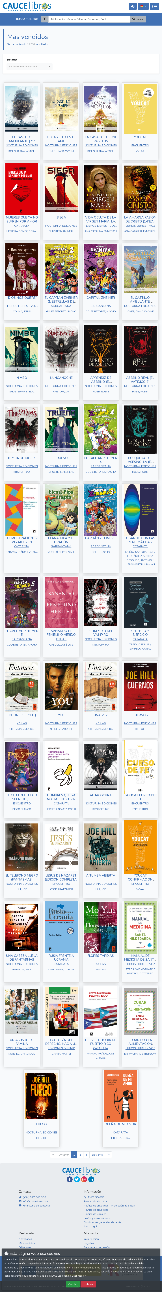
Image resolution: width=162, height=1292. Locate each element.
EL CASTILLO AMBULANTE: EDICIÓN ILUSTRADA (140, 302)
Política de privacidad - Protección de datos (109, 1205)
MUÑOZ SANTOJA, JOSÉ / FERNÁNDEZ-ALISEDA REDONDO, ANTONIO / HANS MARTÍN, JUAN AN (140, 558)
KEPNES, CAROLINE (61, 729)
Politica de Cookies (95, 1214)
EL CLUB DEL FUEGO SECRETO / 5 (22, 797)
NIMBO (21, 378)
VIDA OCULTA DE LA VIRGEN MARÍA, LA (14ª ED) (100, 221)
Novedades (25, 1239)
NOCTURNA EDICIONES (22, 145)
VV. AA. (140, 151)
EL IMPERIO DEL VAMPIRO (101, 633)
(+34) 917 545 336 (32, 1197)
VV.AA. (140, 889)
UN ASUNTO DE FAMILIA (22, 1042)
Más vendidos (27, 1243)
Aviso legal (90, 1226)
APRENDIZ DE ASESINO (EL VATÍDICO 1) (100, 382)
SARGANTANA (61, 306)
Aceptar (72, 1284)
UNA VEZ (101, 715)
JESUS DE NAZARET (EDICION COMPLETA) (61, 877)
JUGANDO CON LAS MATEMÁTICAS (140, 540)
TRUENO (61, 458)
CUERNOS (140, 715)
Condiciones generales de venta (102, 1222)
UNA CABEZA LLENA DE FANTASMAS (22, 958)
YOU (61, 715)
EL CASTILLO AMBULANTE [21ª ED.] (21, 141)
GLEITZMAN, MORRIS (21, 729)
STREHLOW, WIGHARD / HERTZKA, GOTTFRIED (140, 971)
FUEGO (41, 1124)
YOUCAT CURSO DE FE (140, 797)
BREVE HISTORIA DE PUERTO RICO (100, 1042)
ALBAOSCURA (101, 795)
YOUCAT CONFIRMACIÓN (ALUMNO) (140, 879)
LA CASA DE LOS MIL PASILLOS (101, 139)
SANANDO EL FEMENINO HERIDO (61, 633)
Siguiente (97, 1154)
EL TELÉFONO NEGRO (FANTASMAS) (21, 877)
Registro (89, 1243)
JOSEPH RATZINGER (61, 889)
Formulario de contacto (34, 1205)
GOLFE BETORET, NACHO (61, 311)
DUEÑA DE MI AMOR (120, 1124)
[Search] (89, 19)
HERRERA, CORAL (120, 1138)
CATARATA (21, 226)
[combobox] (30, 66)
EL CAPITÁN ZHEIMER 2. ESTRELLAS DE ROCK (61, 302)
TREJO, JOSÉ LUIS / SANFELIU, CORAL (140, 646)
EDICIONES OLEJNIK (61, 1048)
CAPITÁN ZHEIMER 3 (100, 538)
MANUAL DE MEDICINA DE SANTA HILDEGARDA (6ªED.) (140, 960)
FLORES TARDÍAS (101, 956)
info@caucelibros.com (34, 1201)
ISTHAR (61, 639)
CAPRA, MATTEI (61, 1054)
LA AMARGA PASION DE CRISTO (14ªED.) (140, 219)
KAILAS (22, 723)
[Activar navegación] (154, 6)
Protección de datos (95, 1201)
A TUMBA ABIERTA (100, 875)
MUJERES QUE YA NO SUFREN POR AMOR (22, 219)
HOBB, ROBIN (101, 391)
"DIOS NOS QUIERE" (22, 298)
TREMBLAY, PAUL (22, 969)
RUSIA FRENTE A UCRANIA (61, 958)
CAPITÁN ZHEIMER (101, 298)
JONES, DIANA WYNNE (21, 151)
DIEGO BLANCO (21, 809)
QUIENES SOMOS (94, 1197)
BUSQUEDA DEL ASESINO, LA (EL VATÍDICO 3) (140, 462)
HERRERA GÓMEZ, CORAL (22, 231)
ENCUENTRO (140, 145)
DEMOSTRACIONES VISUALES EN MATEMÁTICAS (22, 542)
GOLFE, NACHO (101, 552)
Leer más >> (79, 1276)
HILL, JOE (140, 729)
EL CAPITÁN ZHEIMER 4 (100, 460)
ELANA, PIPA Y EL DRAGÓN (61, 540)
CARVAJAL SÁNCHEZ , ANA (22, 552)
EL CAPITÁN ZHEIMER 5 (21, 633)
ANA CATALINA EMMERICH (101, 231)
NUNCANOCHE (61, 378)
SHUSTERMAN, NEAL (61, 231)
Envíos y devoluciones (97, 1218)
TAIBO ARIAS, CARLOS (61, 969)
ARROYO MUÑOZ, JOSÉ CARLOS (100, 1056)
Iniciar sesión (91, 1239)
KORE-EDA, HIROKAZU (21, 1054)
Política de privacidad (96, 1210)
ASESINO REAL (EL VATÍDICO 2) (140, 380)
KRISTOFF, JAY (61, 391)
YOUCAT (140, 137)
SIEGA (61, 217)
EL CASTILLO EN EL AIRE (61, 139)
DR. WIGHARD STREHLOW (140, 1054)
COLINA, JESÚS (22, 311)
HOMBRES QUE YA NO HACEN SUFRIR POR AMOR (61, 799)
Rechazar (88, 1284)
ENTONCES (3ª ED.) (22, 715)
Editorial (12, 59)
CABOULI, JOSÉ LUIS (61, 644)
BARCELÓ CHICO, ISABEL (61, 552)
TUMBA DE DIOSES (21, 458)
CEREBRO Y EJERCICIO (140, 633)
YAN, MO (101, 969)
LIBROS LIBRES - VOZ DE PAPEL (100, 226)
